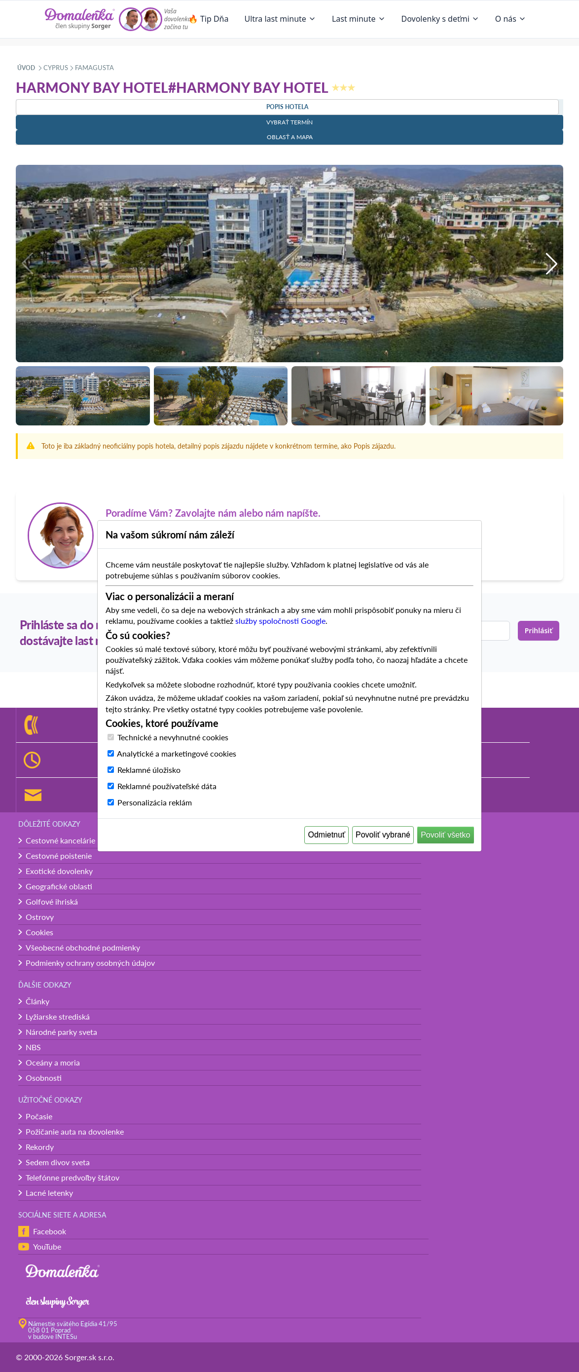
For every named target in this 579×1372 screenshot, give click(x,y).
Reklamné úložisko (149, 769)
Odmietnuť (326, 835)
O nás (510, 18)
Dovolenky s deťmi (440, 18)
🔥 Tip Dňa (208, 18)
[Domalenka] (80, 19)
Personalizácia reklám (154, 802)
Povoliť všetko (445, 835)
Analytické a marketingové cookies (176, 753)
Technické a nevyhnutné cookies (172, 737)
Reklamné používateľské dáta (167, 786)
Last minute (359, 18)
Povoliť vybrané (383, 835)
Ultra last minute (280, 18)
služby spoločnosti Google (280, 620)
